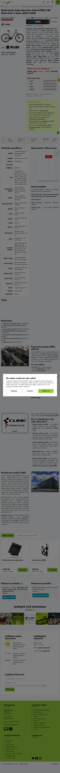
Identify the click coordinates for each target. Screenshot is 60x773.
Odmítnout (14, 391)
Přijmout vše (46, 391)
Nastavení (30, 391)
